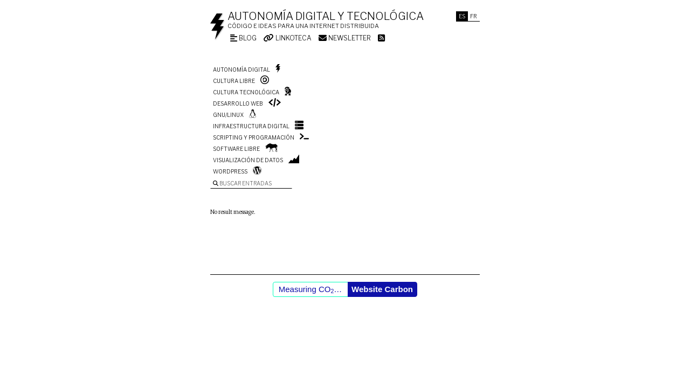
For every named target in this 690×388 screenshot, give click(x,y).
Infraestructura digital (251, 126)
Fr (473, 16)
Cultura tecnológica (246, 92)
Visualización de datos (248, 160)
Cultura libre (234, 81)
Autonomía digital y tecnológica (325, 16)
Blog (243, 38)
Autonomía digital (241, 69)
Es (462, 16)
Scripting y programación (253, 137)
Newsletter (345, 38)
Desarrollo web (238, 103)
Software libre (236, 149)
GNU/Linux (228, 115)
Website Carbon (382, 289)
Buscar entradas (242, 183)
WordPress (230, 171)
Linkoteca (288, 38)
